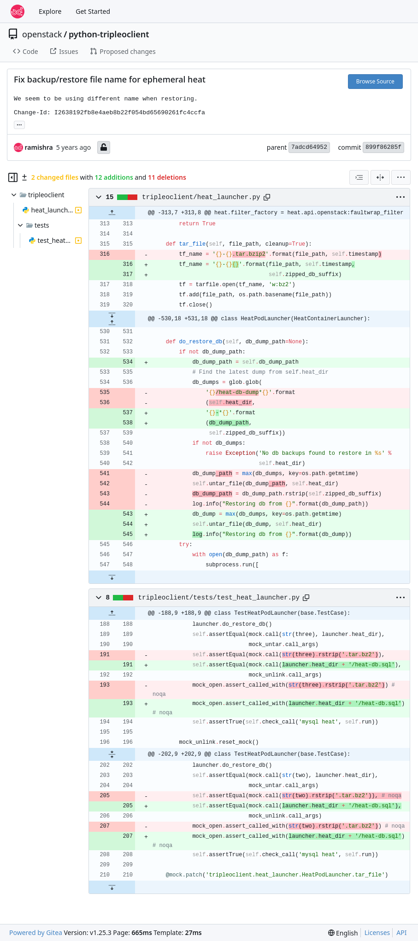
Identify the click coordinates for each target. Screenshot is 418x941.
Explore (50, 11)
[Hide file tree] (13, 177)
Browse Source (375, 81)
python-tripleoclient (109, 34)
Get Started (93, 11)
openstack (42, 34)
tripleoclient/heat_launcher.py (201, 197)
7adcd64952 (309, 147)
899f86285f (383, 147)
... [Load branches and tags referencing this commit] (19, 124)
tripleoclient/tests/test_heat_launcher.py (219, 597)
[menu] (401, 177)
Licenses (377, 932)
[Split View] (380, 177)
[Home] (17, 11)
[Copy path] (266, 197)
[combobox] (359, 177)
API (401, 932)
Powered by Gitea (35, 932)
